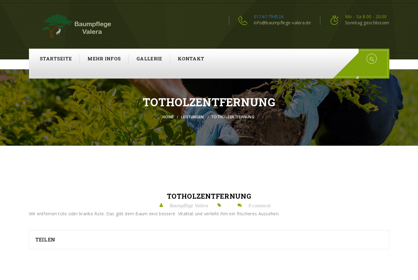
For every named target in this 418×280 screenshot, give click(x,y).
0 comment (260, 205)
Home (168, 117)
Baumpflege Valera (189, 205)
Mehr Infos (104, 58)
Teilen (45, 239)
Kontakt (191, 58)
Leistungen (192, 117)
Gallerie (149, 58)
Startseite (56, 58)
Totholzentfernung (209, 196)
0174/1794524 (268, 16)
